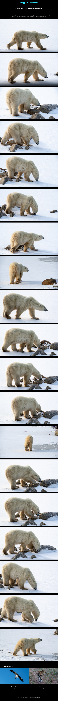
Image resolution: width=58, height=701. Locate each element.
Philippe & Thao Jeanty (29, 2)
